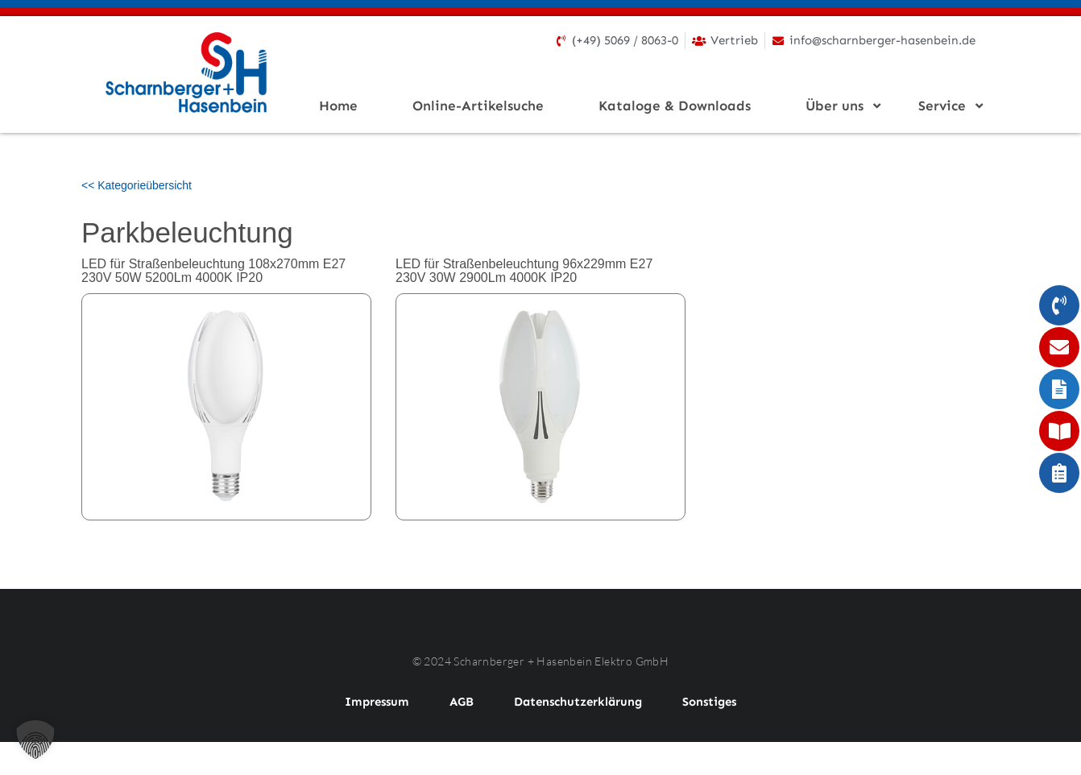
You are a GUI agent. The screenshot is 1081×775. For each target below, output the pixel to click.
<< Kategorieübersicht (136, 185)
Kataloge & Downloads (674, 105)
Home (338, 105)
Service (946, 105)
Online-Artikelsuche (478, 105)
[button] (35, 739)
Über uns (839, 105)
